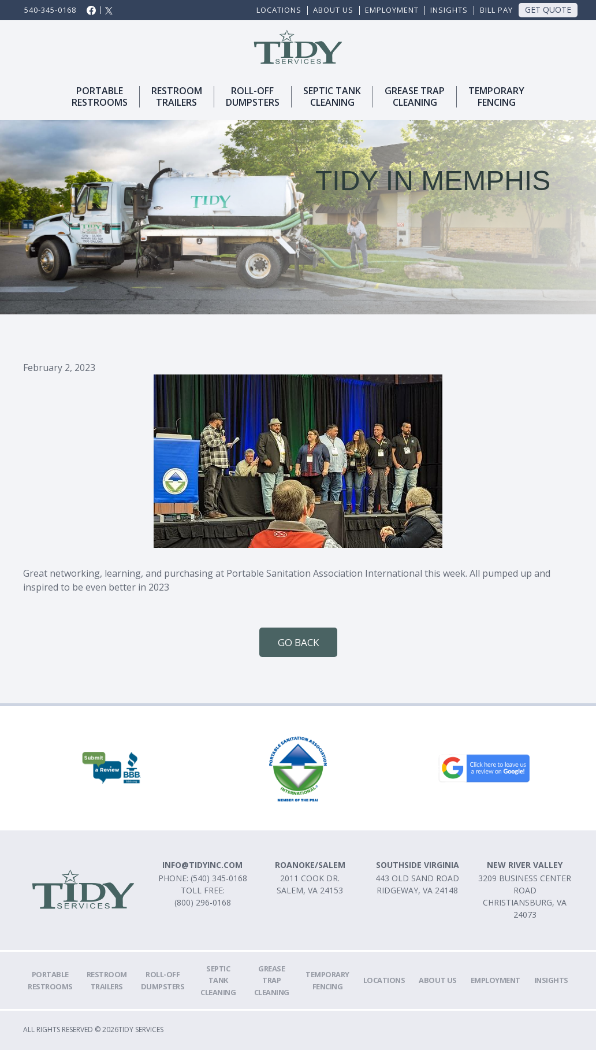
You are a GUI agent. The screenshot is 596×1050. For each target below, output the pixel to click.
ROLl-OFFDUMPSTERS (253, 96)
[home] (298, 46)
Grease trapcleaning (415, 96)
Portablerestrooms (100, 96)
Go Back (298, 642)
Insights (449, 10)
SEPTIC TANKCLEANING (332, 96)
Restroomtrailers (176, 96)
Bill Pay (496, 10)
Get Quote (548, 9)
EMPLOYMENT (392, 10)
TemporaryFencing (496, 96)
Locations (278, 10)
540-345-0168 (50, 10)
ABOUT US (333, 10)
